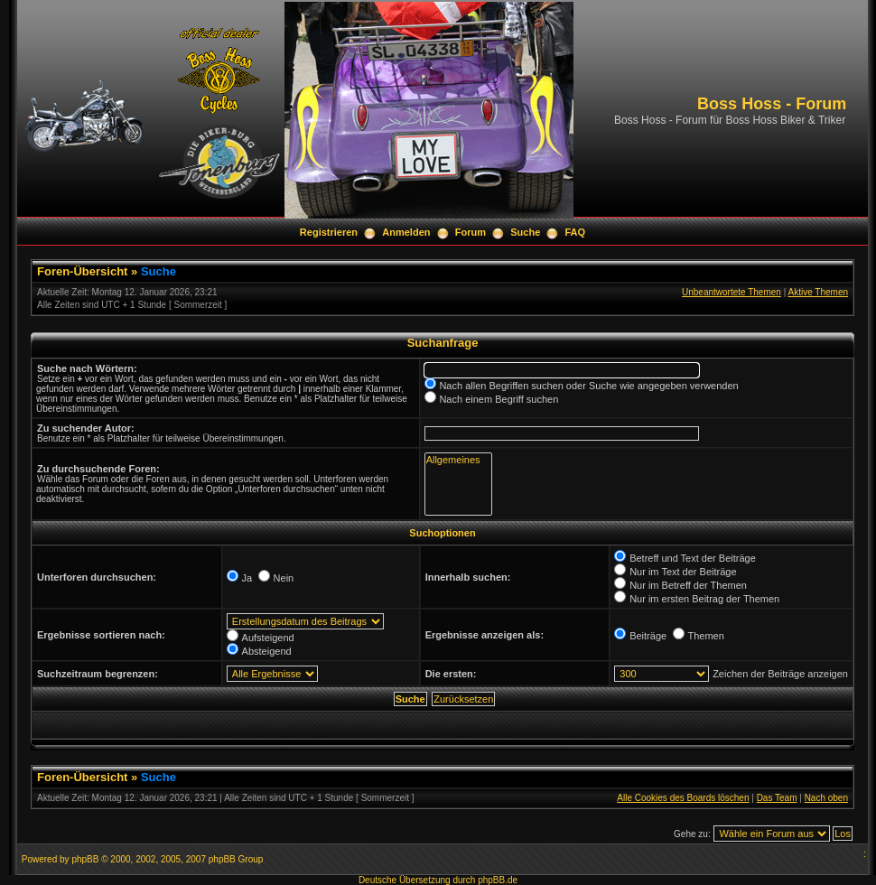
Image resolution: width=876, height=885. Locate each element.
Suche (525, 232)
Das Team (777, 798)
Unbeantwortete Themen (731, 292)
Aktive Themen (817, 292)
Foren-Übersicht (82, 271)
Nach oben (826, 798)
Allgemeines (458, 460)
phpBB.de (497, 880)
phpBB (84, 859)
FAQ (575, 232)
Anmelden (406, 232)
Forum (470, 232)
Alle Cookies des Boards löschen (683, 798)
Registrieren (329, 232)
